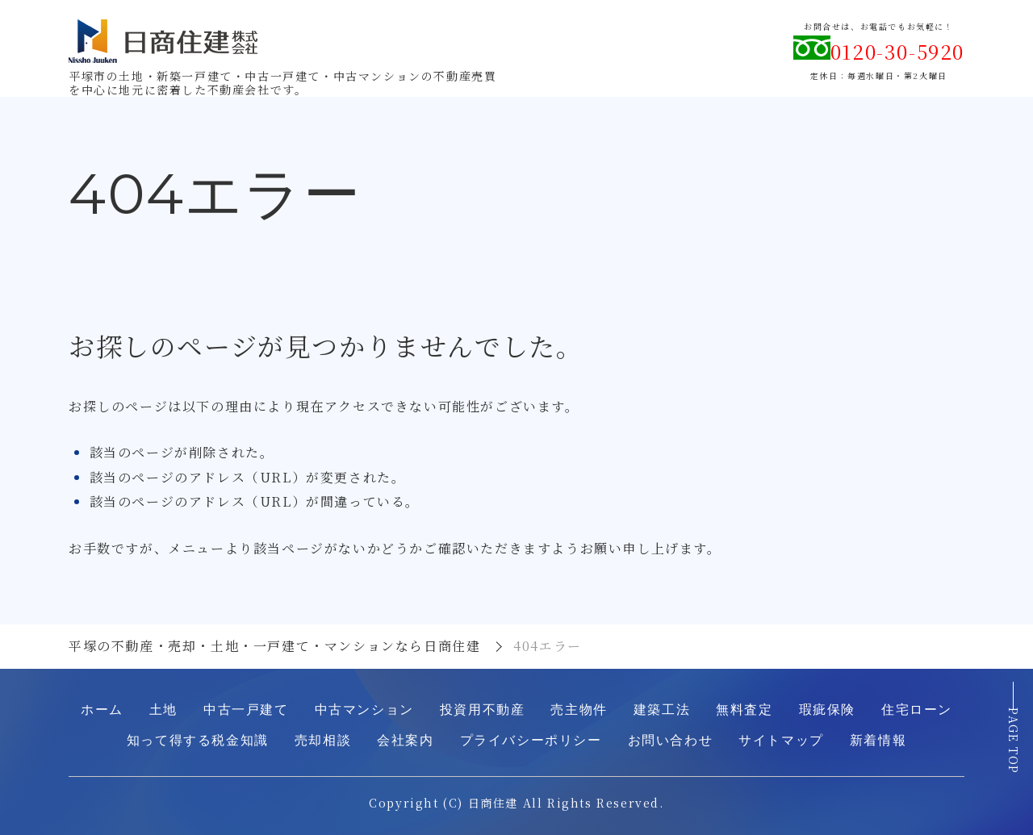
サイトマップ (781, 740)
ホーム (102, 709)
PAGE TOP (1013, 747)
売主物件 (578, 709)
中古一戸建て (246, 709)
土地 (163, 709)
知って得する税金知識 (198, 740)
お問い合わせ (670, 740)
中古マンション (364, 709)
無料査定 (744, 709)
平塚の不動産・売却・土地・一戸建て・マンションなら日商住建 (274, 646)
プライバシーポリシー (531, 740)
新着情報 (878, 740)
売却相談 (323, 740)
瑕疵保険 (827, 709)
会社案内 (405, 740)
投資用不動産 (482, 709)
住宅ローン (916, 709)
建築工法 (662, 709)
